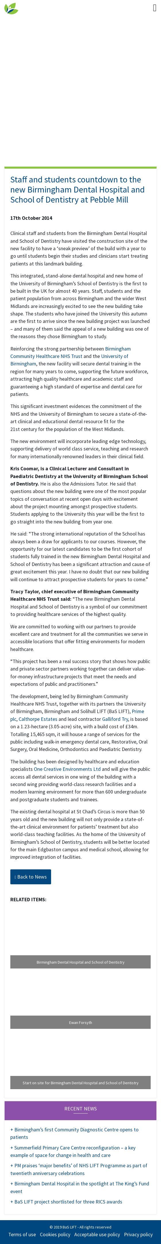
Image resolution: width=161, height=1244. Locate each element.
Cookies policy (55, 1234)
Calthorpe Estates (38, 719)
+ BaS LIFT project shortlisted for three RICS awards (66, 1202)
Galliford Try (115, 719)
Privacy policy (138, 1234)
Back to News (31, 877)
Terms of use (22, 1234)
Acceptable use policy (97, 1234)
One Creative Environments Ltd (67, 769)
